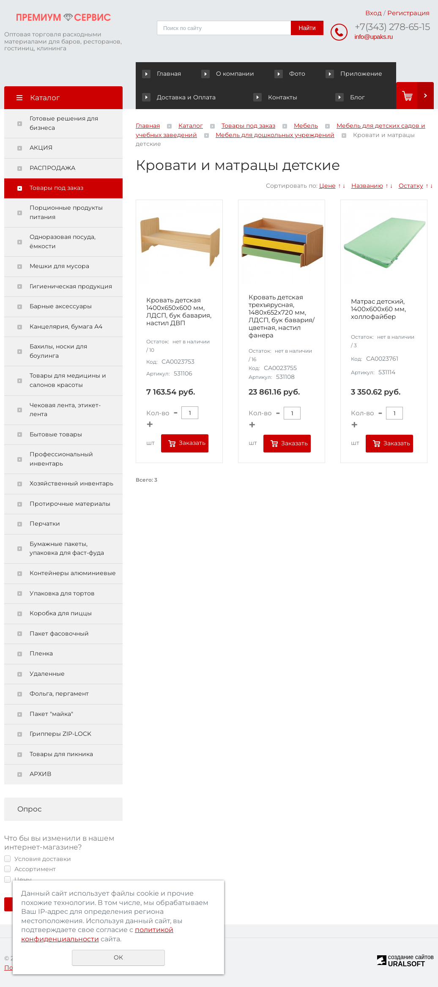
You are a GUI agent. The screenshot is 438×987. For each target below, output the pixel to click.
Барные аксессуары (61, 306)
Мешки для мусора (59, 266)
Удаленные (47, 673)
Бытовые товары (56, 434)
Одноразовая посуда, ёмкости (63, 241)
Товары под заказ (56, 188)
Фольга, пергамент (59, 693)
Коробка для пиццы (61, 613)
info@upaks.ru (374, 36)
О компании (229, 73)
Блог (349, 97)
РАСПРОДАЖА (52, 168)
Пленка (41, 653)
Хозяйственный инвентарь (71, 483)
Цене (327, 185)
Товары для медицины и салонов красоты (68, 380)
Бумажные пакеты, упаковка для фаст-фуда (67, 548)
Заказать (192, 443)
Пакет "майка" (51, 714)
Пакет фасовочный (59, 633)
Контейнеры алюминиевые (73, 573)
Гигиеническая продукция (71, 286)
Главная (163, 73)
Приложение (354, 73)
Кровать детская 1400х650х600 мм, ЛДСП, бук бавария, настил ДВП (178, 311)
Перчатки (45, 523)
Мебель (306, 125)
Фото (291, 73)
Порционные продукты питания (66, 212)
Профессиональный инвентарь (61, 458)
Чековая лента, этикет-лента (65, 409)
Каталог (190, 125)
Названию (367, 185)
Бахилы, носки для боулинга (58, 351)
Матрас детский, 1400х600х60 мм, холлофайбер (378, 309)
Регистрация (408, 13)
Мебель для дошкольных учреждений (275, 135)
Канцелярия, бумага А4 (66, 326)
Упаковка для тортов (62, 593)
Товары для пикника (61, 754)
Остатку (411, 185)
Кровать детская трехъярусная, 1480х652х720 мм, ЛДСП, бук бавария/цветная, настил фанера (282, 316)
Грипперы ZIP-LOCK (60, 734)
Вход (373, 13)
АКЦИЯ (41, 147)
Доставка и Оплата (178, 97)
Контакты (275, 97)
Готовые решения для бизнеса (64, 123)
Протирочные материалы (70, 503)
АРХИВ (40, 774)
